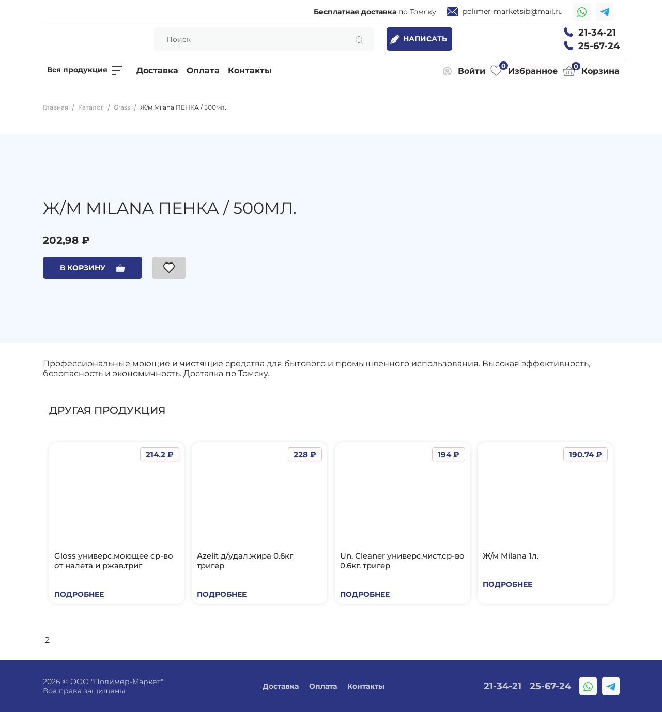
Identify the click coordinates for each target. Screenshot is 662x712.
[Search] (264, 39)
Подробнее (79, 594)
